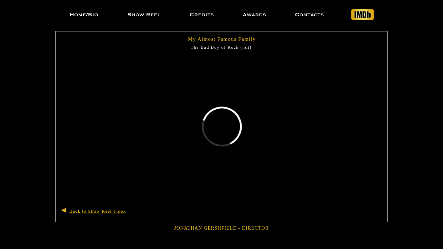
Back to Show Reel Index (98, 211)
